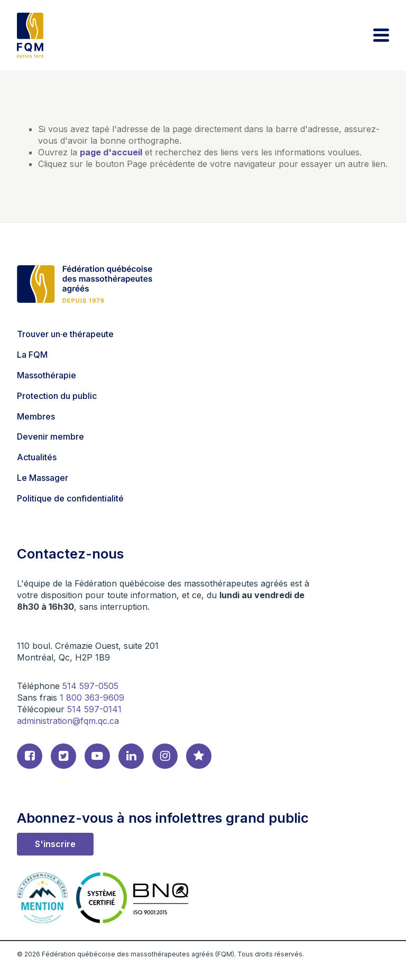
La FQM (32, 354)
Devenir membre (50, 436)
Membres (36, 416)
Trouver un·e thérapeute (65, 334)
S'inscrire (55, 844)
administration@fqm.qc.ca (68, 720)
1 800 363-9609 (92, 697)
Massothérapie (46, 375)
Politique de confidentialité (70, 498)
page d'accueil (111, 152)
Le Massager (42, 477)
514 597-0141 (94, 709)
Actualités (37, 457)
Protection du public (57, 395)
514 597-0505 (90, 686)
